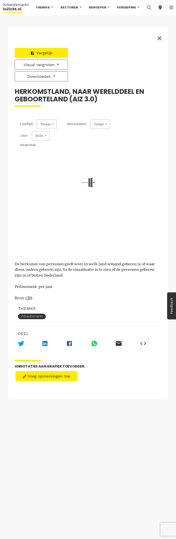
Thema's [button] (43, 7)
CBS (28, 298)
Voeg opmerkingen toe (46, 376)
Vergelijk (41, 53)
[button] (149, 7)
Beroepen (98, 7)
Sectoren (69, 7)
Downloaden (39, 76)
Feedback (171, 306)
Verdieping (127, 7)
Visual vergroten (40, 64)
